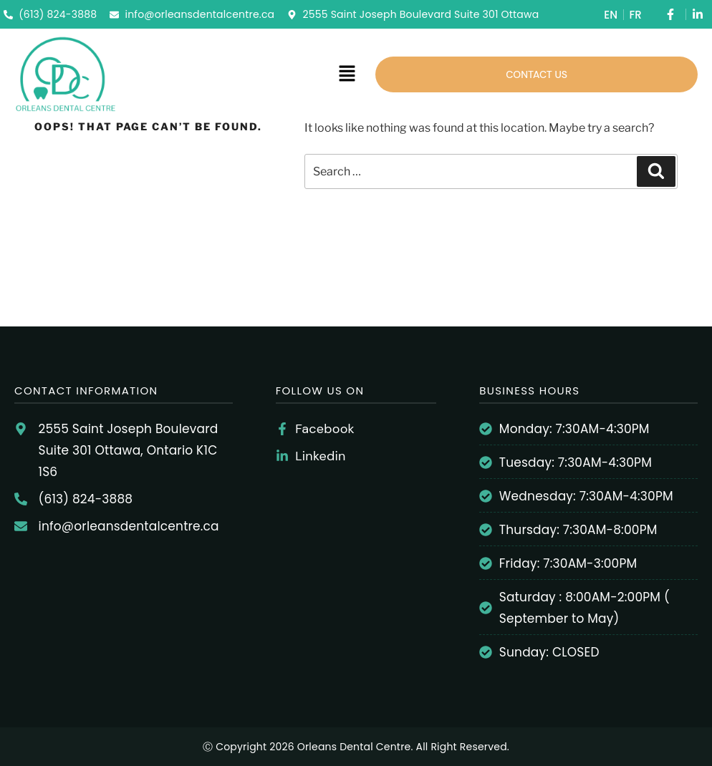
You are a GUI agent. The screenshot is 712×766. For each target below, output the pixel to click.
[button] (346, 74)
